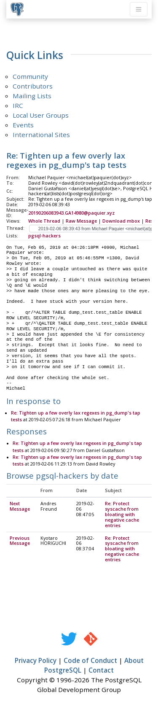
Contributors (33, 86)
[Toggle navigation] (138, 9)
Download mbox (121, 221)
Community (30, 76)
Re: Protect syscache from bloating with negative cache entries (122, 515)
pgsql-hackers (44, 236)
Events (23, 125)
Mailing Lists (32, 96)
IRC (18, 105)
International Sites (41, 134)
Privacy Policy (35, 661)
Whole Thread (44, 221)
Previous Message (20, 541)
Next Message (20, 506)
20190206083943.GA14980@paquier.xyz (71, 213)
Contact (101, 670)
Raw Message (81, 221)
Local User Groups (41, 115)
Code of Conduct (90, 661)
